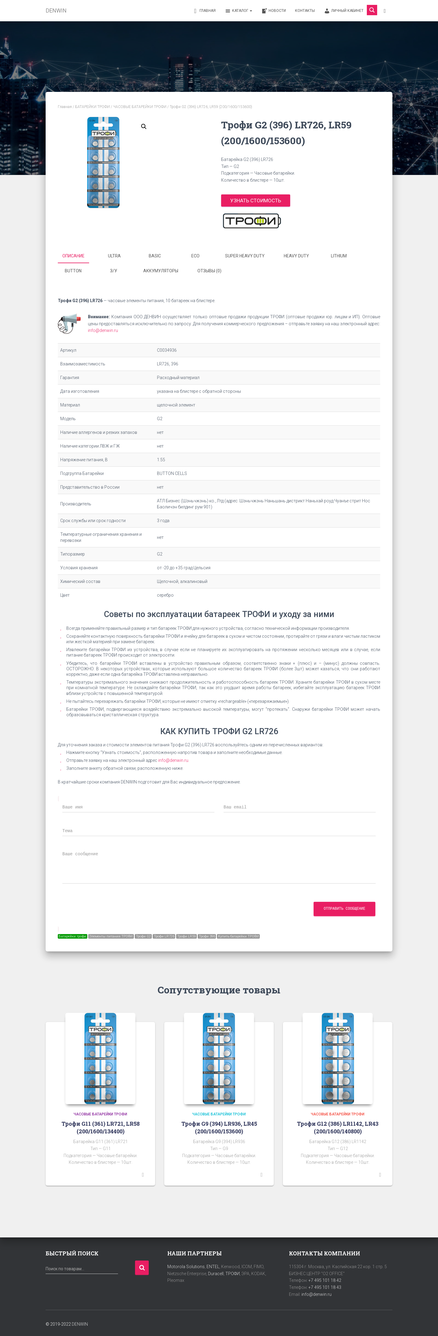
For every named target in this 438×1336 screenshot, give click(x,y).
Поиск (142, 1266)
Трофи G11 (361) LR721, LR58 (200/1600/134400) (100, 1125)
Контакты (305, 11)
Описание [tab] (73, 255)
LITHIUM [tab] (339, 255)
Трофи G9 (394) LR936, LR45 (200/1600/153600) (219, 1125)
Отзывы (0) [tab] (209, 269)
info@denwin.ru (103, 328)
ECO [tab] (195, 255)
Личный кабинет (343, 11)
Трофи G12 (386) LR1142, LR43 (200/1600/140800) (337, 1125)
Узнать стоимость (255, 200)
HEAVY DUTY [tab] (296, 255)
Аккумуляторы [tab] (160, 269)
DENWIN (80, 1322)
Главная (204, 11)
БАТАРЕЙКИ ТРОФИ (92, 107)
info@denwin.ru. (173, 758)
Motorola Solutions (186, 1264)
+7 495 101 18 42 (324, 1278)
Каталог (238, 11)
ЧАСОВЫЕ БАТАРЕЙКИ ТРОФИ (139, 107)
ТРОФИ (232, 1271)
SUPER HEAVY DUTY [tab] (245, 255)
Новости (273, 11)
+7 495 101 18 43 (324, 1285)
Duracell (216, 1271)
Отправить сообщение (344, 907)
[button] (143, 126)
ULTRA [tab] (114, 255)
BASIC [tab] (155, 255)
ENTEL (213, 1264)
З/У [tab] (113, 269)
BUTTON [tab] (73, 269)
